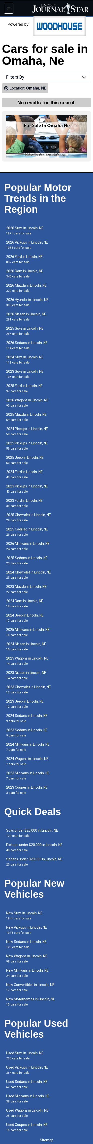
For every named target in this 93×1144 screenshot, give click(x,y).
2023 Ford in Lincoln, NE (24, 503)
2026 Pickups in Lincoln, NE (27, 245)
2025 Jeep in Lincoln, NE (25, 460)
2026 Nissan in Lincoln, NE (26, 316)
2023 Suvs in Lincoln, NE (24, 374)
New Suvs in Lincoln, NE (24, 915)
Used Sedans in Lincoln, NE (27, 1084)
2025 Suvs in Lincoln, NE (24, 331)
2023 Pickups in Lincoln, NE (27, 488)
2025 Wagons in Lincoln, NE (27, 660)
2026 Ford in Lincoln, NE (24, 259)
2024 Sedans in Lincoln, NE (27, 718)
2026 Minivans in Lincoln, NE (28, 546)
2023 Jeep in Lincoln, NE (25, 704)
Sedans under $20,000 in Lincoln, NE (34, 861)
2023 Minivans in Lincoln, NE (28, 775)
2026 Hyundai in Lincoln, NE (27, 302)
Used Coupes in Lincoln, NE (27, 1127)
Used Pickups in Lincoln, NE (27, 1070)
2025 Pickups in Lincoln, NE (27, 445)
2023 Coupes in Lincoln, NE (27, 790)
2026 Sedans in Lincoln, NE (27, 345)
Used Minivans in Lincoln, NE (28, 1098)
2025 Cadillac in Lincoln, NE (27, 531)
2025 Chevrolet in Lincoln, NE (28, 517)
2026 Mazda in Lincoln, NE (26, 288)
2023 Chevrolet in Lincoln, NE (28, 689)
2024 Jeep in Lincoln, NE (25, 617)
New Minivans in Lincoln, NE (27, 973)
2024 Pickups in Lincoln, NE (27, 431)
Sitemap (46, 1140)
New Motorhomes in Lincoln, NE (30, 1001)
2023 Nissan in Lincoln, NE (26, 675)
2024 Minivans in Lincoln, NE (28, 747)
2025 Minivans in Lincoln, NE (28, 632)
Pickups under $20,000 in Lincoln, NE (34, 847)
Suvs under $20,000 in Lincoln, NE (32, 833)
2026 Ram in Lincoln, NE (24, 273)
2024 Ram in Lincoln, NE (24, 603)
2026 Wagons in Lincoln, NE (27, 402)
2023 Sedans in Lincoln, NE (27, 732)
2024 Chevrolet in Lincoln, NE (28, 574)
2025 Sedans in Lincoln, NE (27, 560)
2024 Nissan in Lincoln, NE (26, 646)
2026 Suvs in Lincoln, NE (24, 230)
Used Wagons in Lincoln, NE (27, 1113)
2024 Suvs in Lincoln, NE (24, 359)
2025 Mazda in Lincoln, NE (26, 417)
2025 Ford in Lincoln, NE (24, 388)
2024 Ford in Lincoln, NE (24, 474)
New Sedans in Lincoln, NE (26, 944)
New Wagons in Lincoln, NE (26, 958)
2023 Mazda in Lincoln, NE (26, 589)
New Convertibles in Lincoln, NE (30, 987)
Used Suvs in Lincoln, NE (24, 1055)
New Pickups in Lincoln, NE (26, 930)
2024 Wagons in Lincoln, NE (27, 761)
